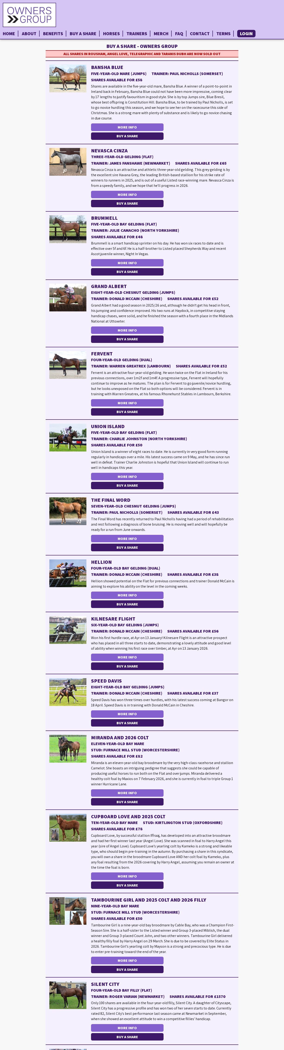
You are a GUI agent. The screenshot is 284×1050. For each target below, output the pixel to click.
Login (246, 34)
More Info (126, 127)
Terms (223, 34)
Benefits (53, 34)
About (29, 34)
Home (9, 34)
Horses (111, 34)
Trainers (136, 34)
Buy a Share (83, 34)
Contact (200, 34)
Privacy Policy (269, 1046)
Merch (161, 34)
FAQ (179, 34)
